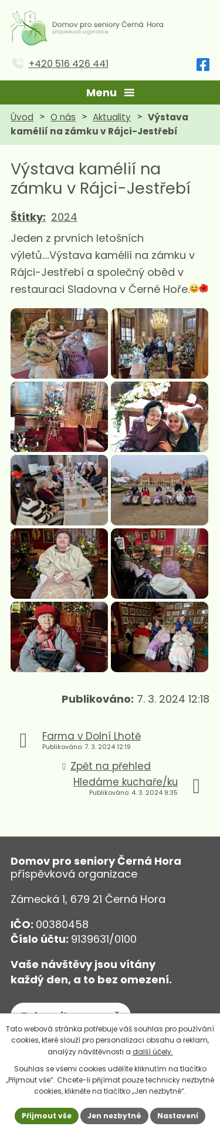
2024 (64, 217)
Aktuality (112, 117)
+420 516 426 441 (69, 63)
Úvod (22, 117)
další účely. (153, 1052)
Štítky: (28, 217)
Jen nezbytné (114, 1116)
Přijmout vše (47, 1116)
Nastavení (177, 1116)
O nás (63, 117)
